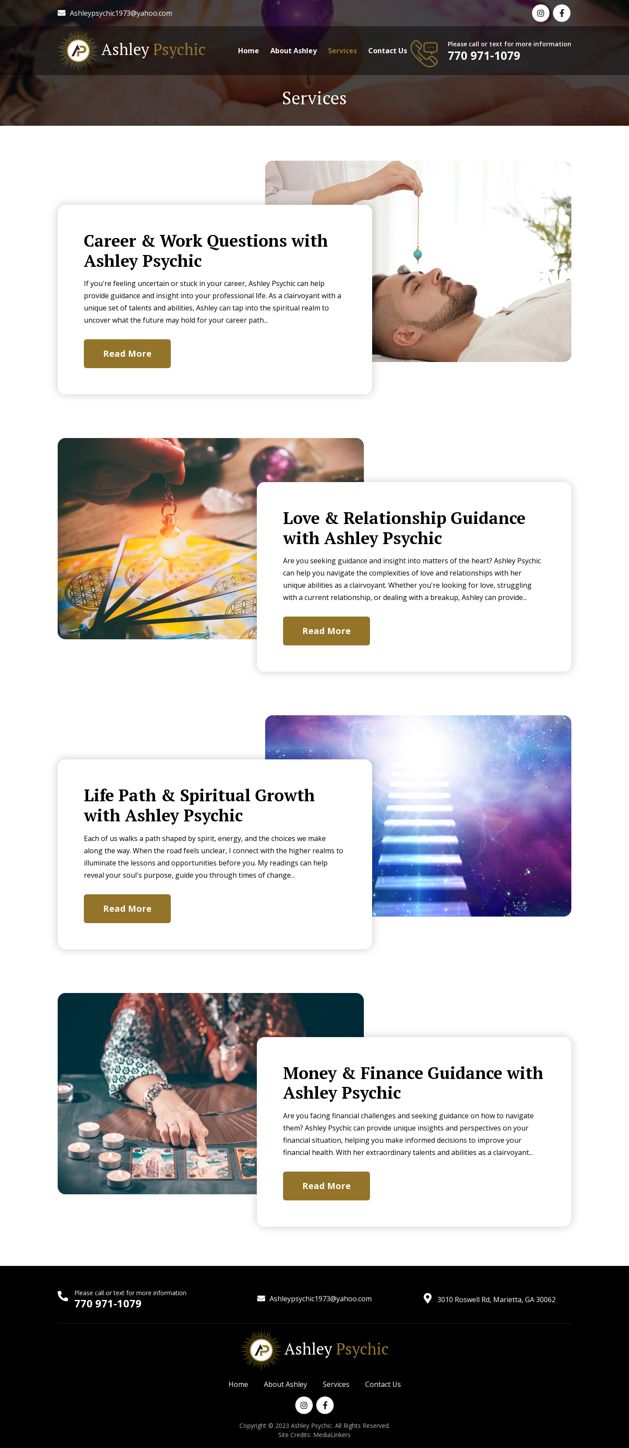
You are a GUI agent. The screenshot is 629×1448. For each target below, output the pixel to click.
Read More (127, 353)
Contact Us (387, 50)
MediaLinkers (332, 1435)
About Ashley (293, 50)
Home (248, 50)
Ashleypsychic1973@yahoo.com (121, 13)
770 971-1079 (484, 55)
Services (342, 50)
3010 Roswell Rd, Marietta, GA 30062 (496, 1299)
